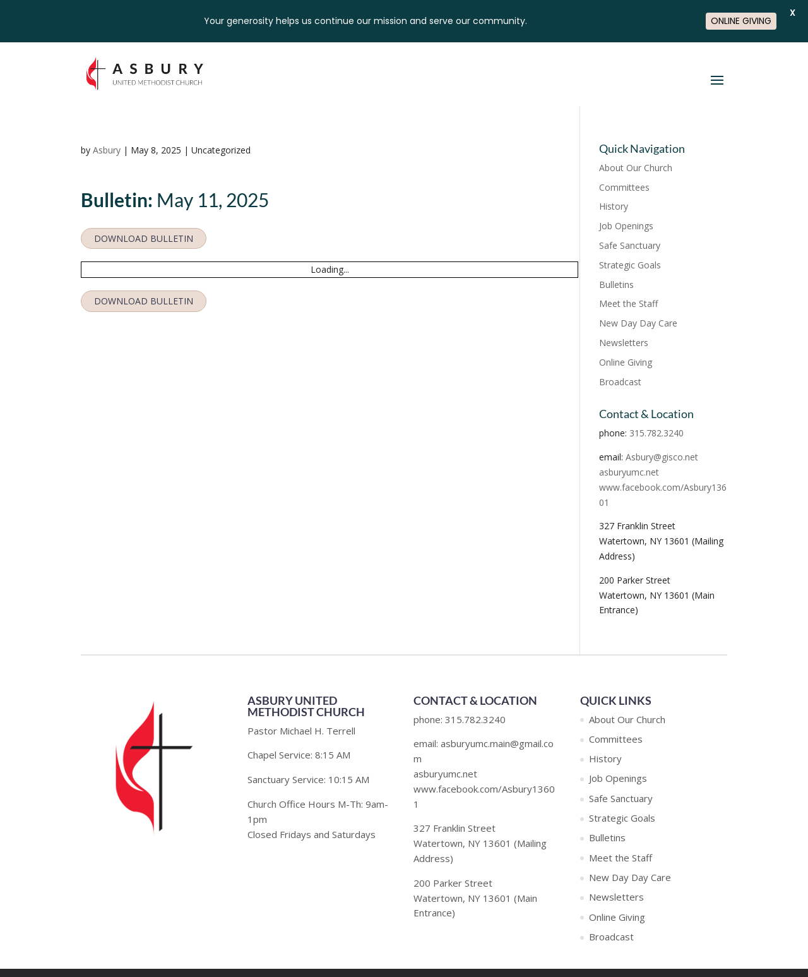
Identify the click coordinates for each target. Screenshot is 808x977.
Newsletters (623, 343)
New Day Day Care (638, 323)
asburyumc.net (629, 472)
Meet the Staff (628, 303)
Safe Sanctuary (629, 245)
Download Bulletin (143, 238)
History (613, 206)
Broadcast (620, 382)
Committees (624, 187)
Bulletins (616, 285)
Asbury (107, 150)
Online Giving (625, 362)
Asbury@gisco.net (662, 457)
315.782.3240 (656, 433)
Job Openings (626, 226)
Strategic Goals (630, 265)
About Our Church (635, 168)
